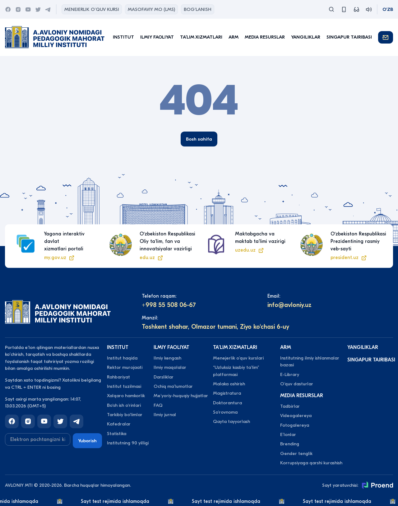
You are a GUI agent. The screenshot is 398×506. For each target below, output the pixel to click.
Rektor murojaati (124, 367)
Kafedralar (119, 424)
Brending (289, 444)
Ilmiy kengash (167, 358)
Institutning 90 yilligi (128, 443)
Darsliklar (164, 377)
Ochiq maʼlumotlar (173, 386)
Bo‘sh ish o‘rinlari (124, 405)
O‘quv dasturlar (296, 384)
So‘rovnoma (225, 412)
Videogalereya (296, 415)
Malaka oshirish (229, 384)
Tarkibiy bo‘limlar (124, 414)
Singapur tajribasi (349, 37)
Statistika (116, 433)
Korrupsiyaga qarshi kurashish (311, 463)
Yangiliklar (305, 37)
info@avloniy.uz (289, 305)
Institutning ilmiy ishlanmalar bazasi (309, 361)
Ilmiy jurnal (165, 414)
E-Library (289, 374)
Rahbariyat (118, 377)
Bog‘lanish (197, 9)
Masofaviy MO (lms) (151, 9)
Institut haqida (122, 358)
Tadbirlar (290, 406)
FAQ (158, 405)
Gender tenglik (296, 453)
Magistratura (227, 393)
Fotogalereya (294, 425)
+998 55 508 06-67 (169, 305)
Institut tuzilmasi (124, 386)
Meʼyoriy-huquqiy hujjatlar (181, 395)
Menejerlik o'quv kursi (91, 9)
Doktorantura (227, 403)
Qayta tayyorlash (231, 421)
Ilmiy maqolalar (170, 367)
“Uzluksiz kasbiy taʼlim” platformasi (236, 370)
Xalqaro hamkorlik (126, 395)
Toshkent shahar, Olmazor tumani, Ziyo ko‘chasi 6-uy (215, 326)
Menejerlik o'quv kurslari (238, 358)
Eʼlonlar (288, 434)
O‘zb (387, 9)
